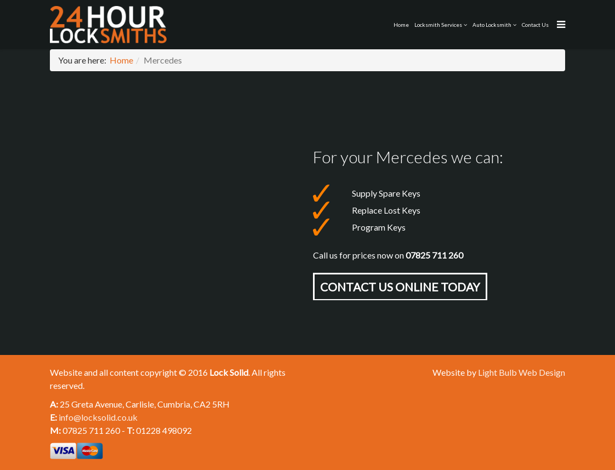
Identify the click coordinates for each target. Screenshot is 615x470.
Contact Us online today (400, 287)
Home (401, 24)
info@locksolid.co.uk (98, 417)
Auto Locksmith (491, 24)
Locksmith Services (438, 24)
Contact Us (535, 24)
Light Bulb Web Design (521, 372)
